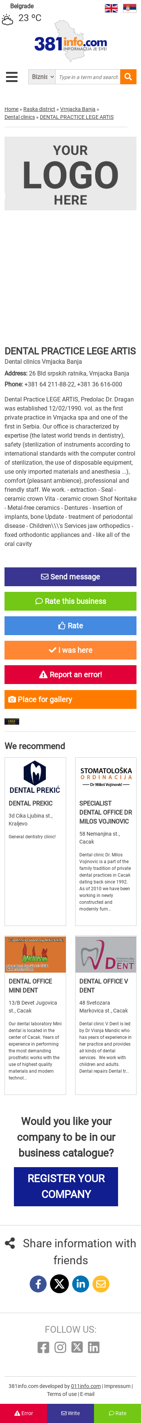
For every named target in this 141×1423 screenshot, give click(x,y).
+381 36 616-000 (99, 384)
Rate (117, 1413)
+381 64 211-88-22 (49, 384)
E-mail (87, 1394)
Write (70, 1413)
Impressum (118, 1386)
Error (23, 1413)
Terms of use (62, 1394)
